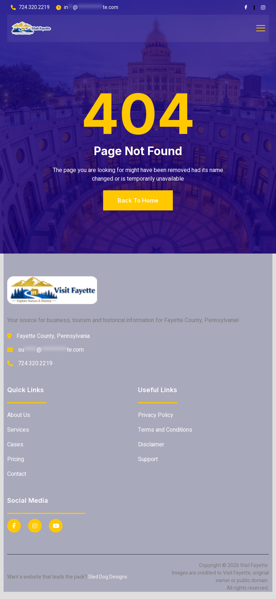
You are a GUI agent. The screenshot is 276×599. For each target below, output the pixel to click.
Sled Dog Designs (107, 577)
